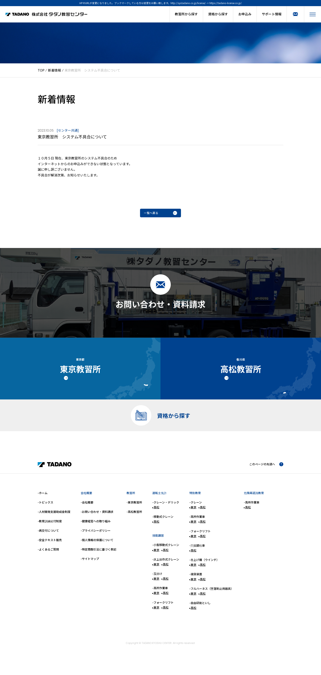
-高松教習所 (134, 521)
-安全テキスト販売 (50, 549)
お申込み (244, 13)
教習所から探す (186, 13)
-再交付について (48, 540)
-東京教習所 (134, 512)
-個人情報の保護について (97, 549)
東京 (155, 559)
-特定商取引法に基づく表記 (98, 559)
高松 (155, 517)
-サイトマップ (90, 568)
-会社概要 (87, 512)
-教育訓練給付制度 (50, 530)
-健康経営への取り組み (96, 530)
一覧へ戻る (160, 213)
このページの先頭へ (264, 473)
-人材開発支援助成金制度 (54, 521)
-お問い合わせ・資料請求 (97, 521)
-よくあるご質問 (48, 559)
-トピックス (45, 512)
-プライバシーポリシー (96, 540)
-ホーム (42, 502)
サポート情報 (271, 13)
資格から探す (218, 13)
